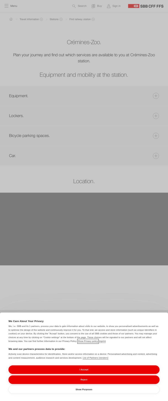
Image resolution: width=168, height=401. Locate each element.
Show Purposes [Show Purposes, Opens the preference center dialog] (84, 394)
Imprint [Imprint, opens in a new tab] (102, 346)
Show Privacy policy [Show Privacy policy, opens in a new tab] (88, 346)
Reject (84, 384)
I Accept (84, 374)
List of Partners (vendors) (95, 363)
